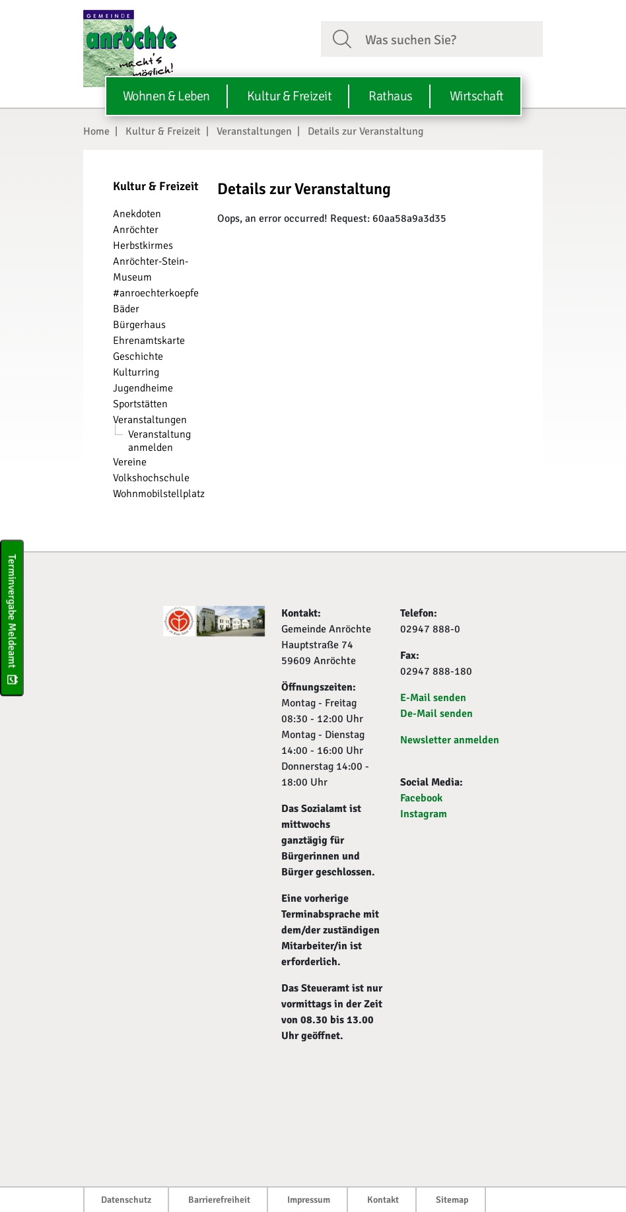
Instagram (423, 814)
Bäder (126, 309)
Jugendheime (143, 388)
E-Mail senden (433, 697)
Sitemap (452, 1199)
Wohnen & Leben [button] (166, 96)
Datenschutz (126, 1199)
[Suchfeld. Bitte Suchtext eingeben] (449, 38)
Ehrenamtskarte (149, 340)
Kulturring (136, 372)
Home (96, 131)
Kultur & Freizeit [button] (289, 96)
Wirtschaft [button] (477, 96)
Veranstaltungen (254, 131)
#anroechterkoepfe (156, 293)
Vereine (130, 462)
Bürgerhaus (139, 324)
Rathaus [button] (390, 96)
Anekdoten (137, 213)
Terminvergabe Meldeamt (11, 618)
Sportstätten (140, 404)
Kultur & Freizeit (163, 131)
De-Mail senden (436, 713)
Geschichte (138, 356)
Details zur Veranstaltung (365, 131)
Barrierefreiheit (219, 1199)
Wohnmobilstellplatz (159, 493)
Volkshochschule (151, 478)
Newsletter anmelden (449, 740)
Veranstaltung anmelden (159, 441)
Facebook (421, 798)
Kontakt (383, 1199)
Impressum (308, 1199)
